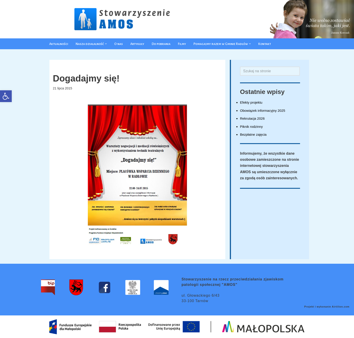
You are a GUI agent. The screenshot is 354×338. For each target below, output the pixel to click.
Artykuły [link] (137, 44)
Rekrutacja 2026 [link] (252, 118)
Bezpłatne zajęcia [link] (253, 134)
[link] (6, 96)
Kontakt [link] (264, 44)
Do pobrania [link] (161, 44)
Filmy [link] (182, 44)
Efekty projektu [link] (251, 102)
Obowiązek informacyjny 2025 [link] (262, 110)
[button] (106, 44)
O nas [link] (118, 44)
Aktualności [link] (58, 44)
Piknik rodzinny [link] (251, 126)
